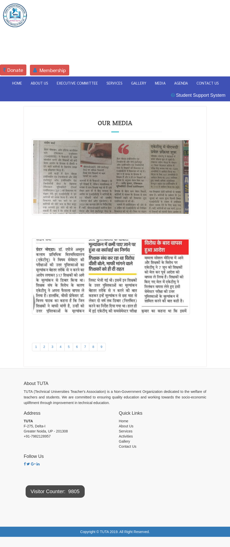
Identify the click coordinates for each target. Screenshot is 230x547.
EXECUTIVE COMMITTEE (77, 83)
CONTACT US (208, 83)
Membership (49, 70)
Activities (126, 436)
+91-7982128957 (37, 436)
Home (123, 421)
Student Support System (198, 95)
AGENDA (181, 83)
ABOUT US (39, 83)
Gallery (124, 441)
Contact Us (127, 446)
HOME (17, 83)
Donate (13, 70)
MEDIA (160, 83)
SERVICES (114, 83)
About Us (126, 426)
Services (126, 431)
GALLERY (138, 83)
